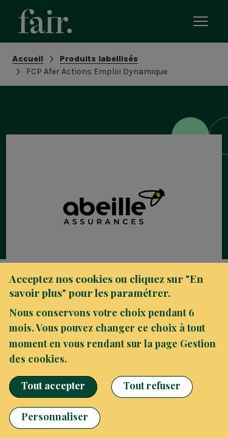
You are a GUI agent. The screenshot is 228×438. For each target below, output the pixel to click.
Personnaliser (54, 416)
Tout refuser (152, 385)
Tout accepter (53, 385)
